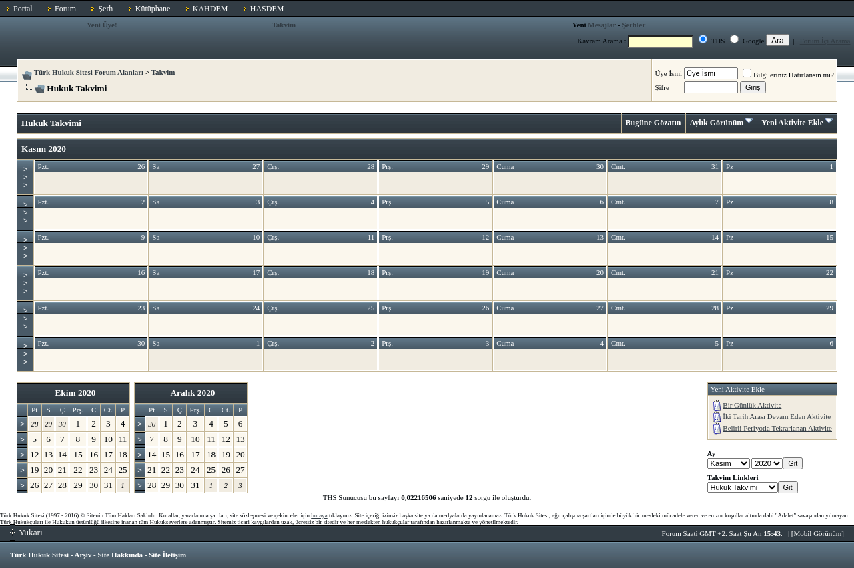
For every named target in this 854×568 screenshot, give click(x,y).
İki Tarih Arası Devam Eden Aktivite (777, 416)
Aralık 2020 (192, 393)
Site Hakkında (120, 555)
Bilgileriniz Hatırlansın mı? (788, 75)
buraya (319, 515)
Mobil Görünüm (818, 533)
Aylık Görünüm (717, 122)
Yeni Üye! (102, 25)
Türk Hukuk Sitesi (39, 555)
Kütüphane (153, 8)
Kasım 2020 (43, 149)
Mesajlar (602, 25)
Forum (65, 8)
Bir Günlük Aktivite (752, 405)
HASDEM (267, 8)
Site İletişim (167, 555)
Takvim (284, 25)
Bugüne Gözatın (653, 122)
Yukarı (26, 532)
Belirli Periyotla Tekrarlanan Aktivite (777, 428)
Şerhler (633, 25)
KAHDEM (210, 8)
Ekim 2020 (75, 393)
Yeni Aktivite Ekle (792, 122)
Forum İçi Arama (825, 41)
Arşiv (83, 555)
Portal (23, 8)
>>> (25, 177)
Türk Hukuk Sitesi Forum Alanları (88, 72)
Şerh (105, 8)
